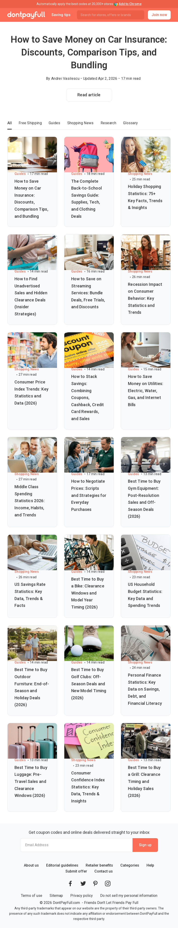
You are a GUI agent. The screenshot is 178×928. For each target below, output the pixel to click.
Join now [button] (159, 15)
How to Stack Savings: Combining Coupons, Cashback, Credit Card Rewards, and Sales (87, 397)
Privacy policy (81, 895)
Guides (54, 123)
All (9, 123)
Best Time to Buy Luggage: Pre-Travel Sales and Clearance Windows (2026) (30, 781)
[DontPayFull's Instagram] (107, 883)
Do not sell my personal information (128, 895)
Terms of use (31, 895)
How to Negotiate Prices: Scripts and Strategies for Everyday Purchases (88, 495)
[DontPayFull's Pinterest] (95, 883)
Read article (89, 94)
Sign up (145, 845)
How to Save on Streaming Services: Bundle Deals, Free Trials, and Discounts (88, 292)
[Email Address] (76, 845)
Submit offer (76, 871)
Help (150, 865)
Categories (129, 865)
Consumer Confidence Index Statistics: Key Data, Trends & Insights (88, 787)
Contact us (103, 871)
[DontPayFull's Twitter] (83, 883)
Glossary (130, 123)
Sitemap (56, 895)
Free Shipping (30, 123)
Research (108, 123)
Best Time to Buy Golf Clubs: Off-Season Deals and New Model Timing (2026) (88, 683)
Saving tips (61, 15)
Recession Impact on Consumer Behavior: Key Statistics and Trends (145, 298)
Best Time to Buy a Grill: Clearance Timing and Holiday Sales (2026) (144, 781)
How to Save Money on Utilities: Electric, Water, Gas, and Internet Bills (145, 390)
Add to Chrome (130, 4)
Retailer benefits (99, 865)
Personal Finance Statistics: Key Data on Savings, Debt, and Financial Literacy (145, 689)
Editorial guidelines (62, 865)
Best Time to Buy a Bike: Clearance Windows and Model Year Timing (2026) (87, 593)
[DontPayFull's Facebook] (70, 883)
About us (31, 865)
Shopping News (80, 123)
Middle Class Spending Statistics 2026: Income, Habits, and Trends (29, 500)
